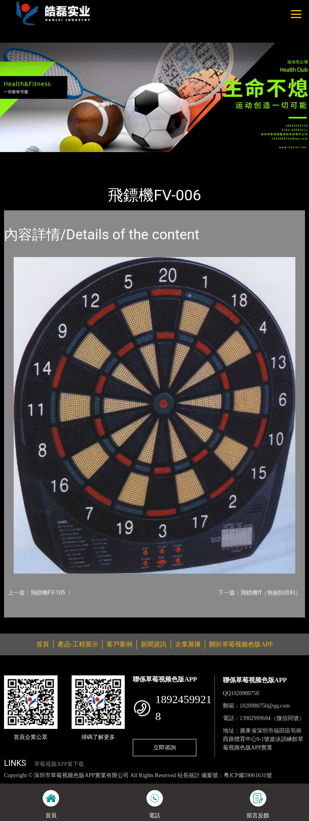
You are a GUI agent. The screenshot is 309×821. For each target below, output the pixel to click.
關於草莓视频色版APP (240, 644)
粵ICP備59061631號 (248, 775)
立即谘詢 (164, 747)
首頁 (18, 157)
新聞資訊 (154, 644)
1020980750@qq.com (265, 706)
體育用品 (92, 157)
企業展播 (188, 644)
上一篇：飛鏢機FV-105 (36, 592)
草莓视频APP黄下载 (59, 764)
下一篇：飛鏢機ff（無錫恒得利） (259, 592)
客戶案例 (119, 644)
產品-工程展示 (52, 157)
